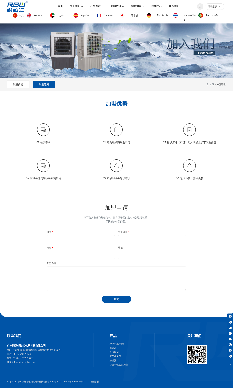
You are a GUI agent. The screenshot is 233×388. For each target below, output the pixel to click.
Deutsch (162, 15)
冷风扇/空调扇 (117, 343)
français (108, 15)
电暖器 (113, 348)
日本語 (134, 15)
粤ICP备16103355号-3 (74, 381)
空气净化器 (115, 356)
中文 (21, 15)
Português (212, 15)
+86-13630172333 (21, 353)
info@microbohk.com (23, 362)
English (38, 15)
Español (85, 15)
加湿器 (113, 360)
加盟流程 (44, 84)
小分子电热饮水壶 (119, 364)
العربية (60, 15)
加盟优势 (18, 84)
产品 (113, 335)
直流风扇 (114, 352)
